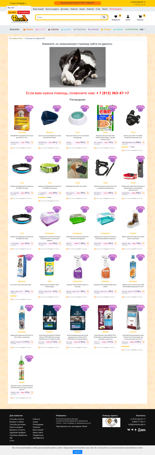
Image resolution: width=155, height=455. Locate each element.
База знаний (38, 9)
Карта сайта (38, 432)
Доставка (64, 9)
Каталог (15, 30)
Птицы (106, 29)
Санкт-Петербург (18, 3)
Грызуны (79, 29)
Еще (142, 29)
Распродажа (116, 9)
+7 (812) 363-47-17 (137, 419)
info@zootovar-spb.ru (136, 424)
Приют (105, 9)
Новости (74, 9)
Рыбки (118, 29)
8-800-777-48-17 (138, 422)
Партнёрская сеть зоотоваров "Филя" (71, 426)
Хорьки (93, 29)
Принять (77, 452)
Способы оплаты (17, 419)
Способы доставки (18, 424)
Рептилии (132, 29)
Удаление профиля (18, 432)
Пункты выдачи (52, 9)
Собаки (53, 29)
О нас (98, 9)
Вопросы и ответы (17, 430)
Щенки (66, 29)
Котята (40, 29)
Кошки (28, 29)
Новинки (90, 9)
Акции (82, 9)
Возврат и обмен (17, 422)
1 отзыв (132, 147)
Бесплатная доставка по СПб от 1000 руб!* (77, 3)
